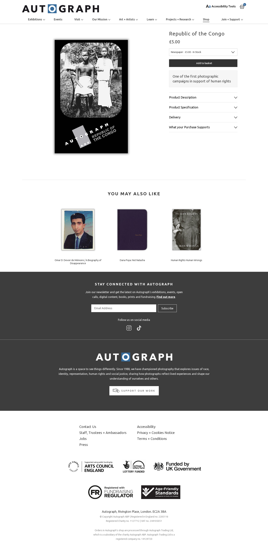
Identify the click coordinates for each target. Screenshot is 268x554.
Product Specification (183, 107)
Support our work (134, 390)
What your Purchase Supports (189, 127)
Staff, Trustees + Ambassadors (102, 433)
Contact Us (87, 427)
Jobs (83, 439)
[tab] (134, 193)
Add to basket (204, 63)
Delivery (174, 117)
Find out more (166, 296)
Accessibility (146, 427)
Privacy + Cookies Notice (156, 433)
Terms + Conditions (152, 439)
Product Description (182, 97)
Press (83, 445)
